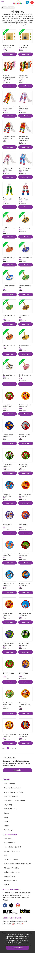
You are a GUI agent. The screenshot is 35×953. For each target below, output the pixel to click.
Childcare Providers (11, 868)
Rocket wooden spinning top (8, 435)
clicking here (18, 942)
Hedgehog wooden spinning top (25, 495)
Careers (7, 821)
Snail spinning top (8, 257)
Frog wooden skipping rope (7, 199)
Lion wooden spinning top (23, 674)
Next (15, 748)
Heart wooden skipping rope (24, 108)
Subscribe (17, 770)
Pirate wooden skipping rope (24, 199)
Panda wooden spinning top (24, 644)
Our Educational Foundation (14, 800)
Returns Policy (9, 876)
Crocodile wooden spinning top (9, 644)
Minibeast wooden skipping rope (9, 108)
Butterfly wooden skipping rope (25, 169)
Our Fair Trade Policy (12, 788)
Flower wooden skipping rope (8, 169)
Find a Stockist (9, 843)
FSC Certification (10, 809)
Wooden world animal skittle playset (24, 77)
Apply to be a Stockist (12, 847)
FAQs (6, 855)
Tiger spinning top (9, 345)
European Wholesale (12, 851)
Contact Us (8, 838)
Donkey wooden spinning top (24, 435)
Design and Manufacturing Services (17, 864)
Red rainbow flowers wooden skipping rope (24, 138)
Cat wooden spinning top (23, 525)
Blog (6, 817)
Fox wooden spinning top (23, 465)
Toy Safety (8, 805)
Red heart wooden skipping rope (9, 137)
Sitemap (7, 826)
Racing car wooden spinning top (9, 735)
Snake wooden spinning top (8, 614)
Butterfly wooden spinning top (9, 554)
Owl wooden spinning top (7, 495)
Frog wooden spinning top (7, 406)
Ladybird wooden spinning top (25, 406)
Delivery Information (12, 872)
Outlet (6, 885)
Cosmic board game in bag (23, 46)
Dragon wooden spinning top (8, 674)
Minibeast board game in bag (8, 46)
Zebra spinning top (9, 375)
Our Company (9, 784)
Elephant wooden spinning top (25, 614)
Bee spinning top (24, 228)
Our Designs (8, 830)
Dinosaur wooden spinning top (25, 554)
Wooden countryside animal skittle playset (9, 77)
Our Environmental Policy (13, 792)
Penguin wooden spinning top (8, 584)
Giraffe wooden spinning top (8, 704)
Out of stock (25, 86)
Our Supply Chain (11, 796)
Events (6, 813)
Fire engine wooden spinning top (24, 704)
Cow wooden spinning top (7, 465)
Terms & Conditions (11, 859)
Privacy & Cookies (11, 880)
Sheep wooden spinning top (8, 525)
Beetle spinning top (25, 257)
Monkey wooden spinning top (24, 584)
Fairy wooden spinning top (23, 735)
